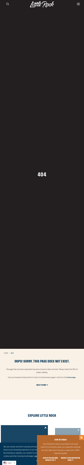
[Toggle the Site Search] (7, 3)
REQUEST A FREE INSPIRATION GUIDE (70, 459)
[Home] (42, 4)
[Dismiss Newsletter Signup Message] (81, 437)
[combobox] (9, 463)
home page (71, 377)
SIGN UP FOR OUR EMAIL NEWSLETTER (50, 459)
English (7, 463)
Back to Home (41, 385)
